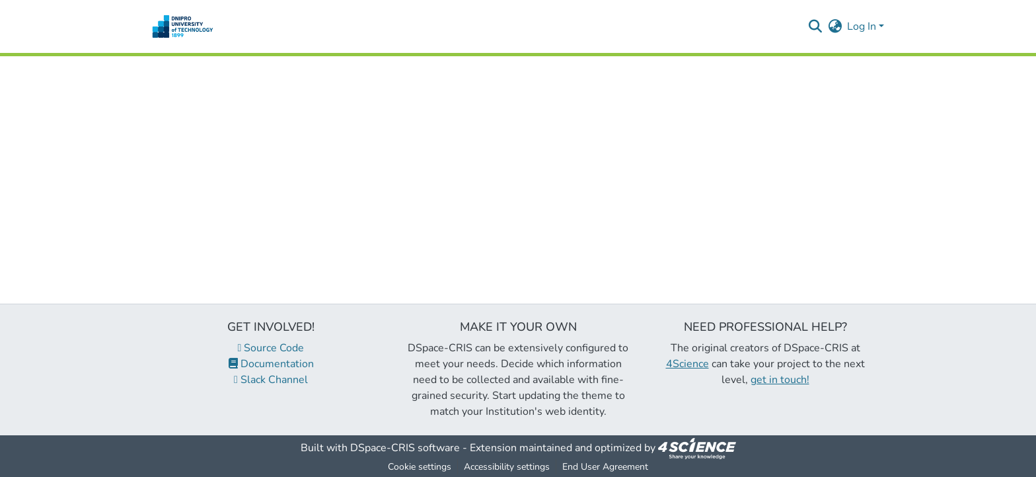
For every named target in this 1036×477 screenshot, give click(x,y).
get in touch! (780, 379)
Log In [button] (863, 26)
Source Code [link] (271, 348)
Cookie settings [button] (419, 466)
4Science (687, 364)
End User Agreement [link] (605, 466)
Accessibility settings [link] (507, 466)
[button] (182, 26)
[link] (697, 448)
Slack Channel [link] (271, 379)
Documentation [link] (271, 364)
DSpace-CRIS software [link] (405, 448)
